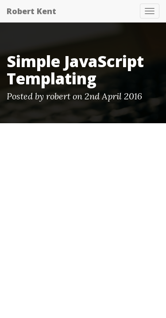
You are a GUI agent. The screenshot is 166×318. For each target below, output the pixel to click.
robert (58, 96)
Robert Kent (31, 11)
